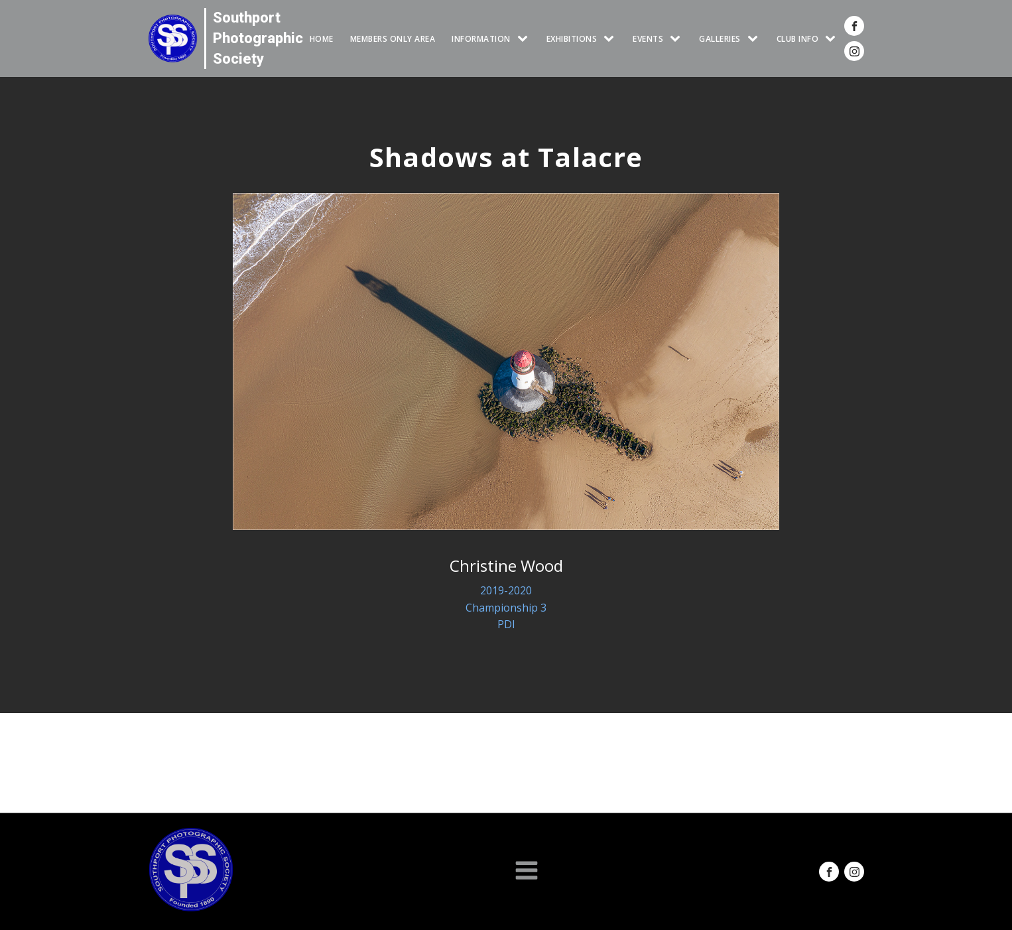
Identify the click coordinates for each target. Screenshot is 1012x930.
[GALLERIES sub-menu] (755, 39)
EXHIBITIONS (572, 38)
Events (648, 38)
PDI (506, 624)
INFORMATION (481, 38)
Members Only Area (393, 38)
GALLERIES (720, 38)
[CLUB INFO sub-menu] (833, 39)
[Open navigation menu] (526, 871)
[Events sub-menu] (678, 39)
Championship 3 (506, 607)
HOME (322, 38)
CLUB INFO (798, 38)
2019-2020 (506, 590)
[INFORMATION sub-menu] (525, 39)
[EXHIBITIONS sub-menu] (611, 39)
